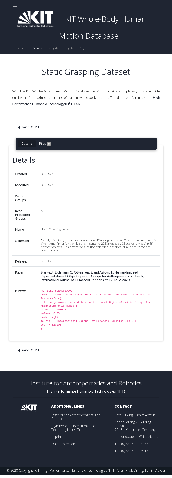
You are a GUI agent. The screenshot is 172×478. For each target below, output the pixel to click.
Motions (21, 48)
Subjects (53, 48)
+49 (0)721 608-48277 (131, 443)
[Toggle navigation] (15, 5)
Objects (69, 48)
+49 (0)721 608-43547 (131, 450)
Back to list (29, 127)
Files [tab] (45, 143)
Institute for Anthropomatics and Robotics (75, 417)
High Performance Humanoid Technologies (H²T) (73, 428)
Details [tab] (26, 143)
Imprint (56, 436)
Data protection (63, 443)
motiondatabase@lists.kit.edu (136, 436)
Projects (84, 48)
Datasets (37, 48)
